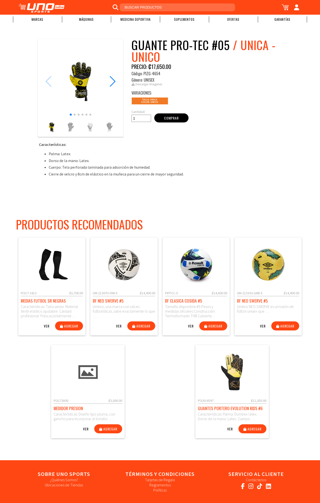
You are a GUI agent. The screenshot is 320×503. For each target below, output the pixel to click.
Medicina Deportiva (135, 19)
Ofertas (233, 19)
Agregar (69, 325)
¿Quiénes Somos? (64, 479)
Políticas (160, 490)
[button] (71, 115)
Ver (46, 325)
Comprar (171, 117)
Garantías (282, 19)
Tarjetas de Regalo (160, 479)
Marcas (37, 19)
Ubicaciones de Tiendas (64, 484)
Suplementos (184, 19)
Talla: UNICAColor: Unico (149, 101)
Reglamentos (160, 484)
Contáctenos (256, 479)
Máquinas (86, 19)
